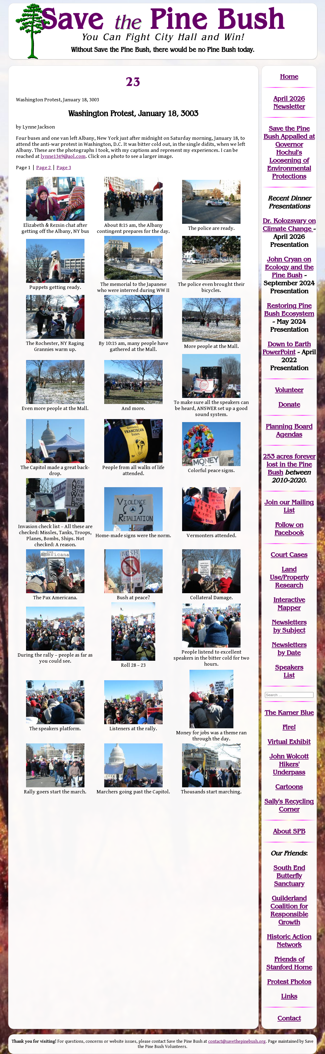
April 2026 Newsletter (289, 102)
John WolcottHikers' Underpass (289, 764)
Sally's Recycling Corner (289, 805)
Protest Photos (289, 982)
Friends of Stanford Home (289, 963)
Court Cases (289, 555)
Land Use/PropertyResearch (289, 577)
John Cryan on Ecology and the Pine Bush (289, 267)
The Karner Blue (289, 712)
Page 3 (63, 167)
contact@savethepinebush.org (237, 1041)
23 (133, 81)
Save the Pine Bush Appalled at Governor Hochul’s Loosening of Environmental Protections (289, 152)
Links (289, 996)
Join (271, 502)
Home (289, 76)
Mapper (289, 608)
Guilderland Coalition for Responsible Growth (289, 910)
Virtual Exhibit (289, 742)
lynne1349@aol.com (63, 156)
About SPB (289, 831)
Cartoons (289, 787)
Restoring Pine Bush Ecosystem (289, 309)
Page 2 (44, 167)
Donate (289, 404)
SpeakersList (289, 671)
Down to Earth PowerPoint (286, 348)
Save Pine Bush (163, 19)
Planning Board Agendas (289, 430)
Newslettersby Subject (289, 626)
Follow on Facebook (289, 529)
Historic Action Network (289, 941)
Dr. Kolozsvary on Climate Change (289, 225)
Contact (289, 1018)
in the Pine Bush (291, 464)
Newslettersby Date (289, 649)
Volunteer (289, 390)
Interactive (289, 600)
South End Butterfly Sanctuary (289, 876)
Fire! (289, 727)
